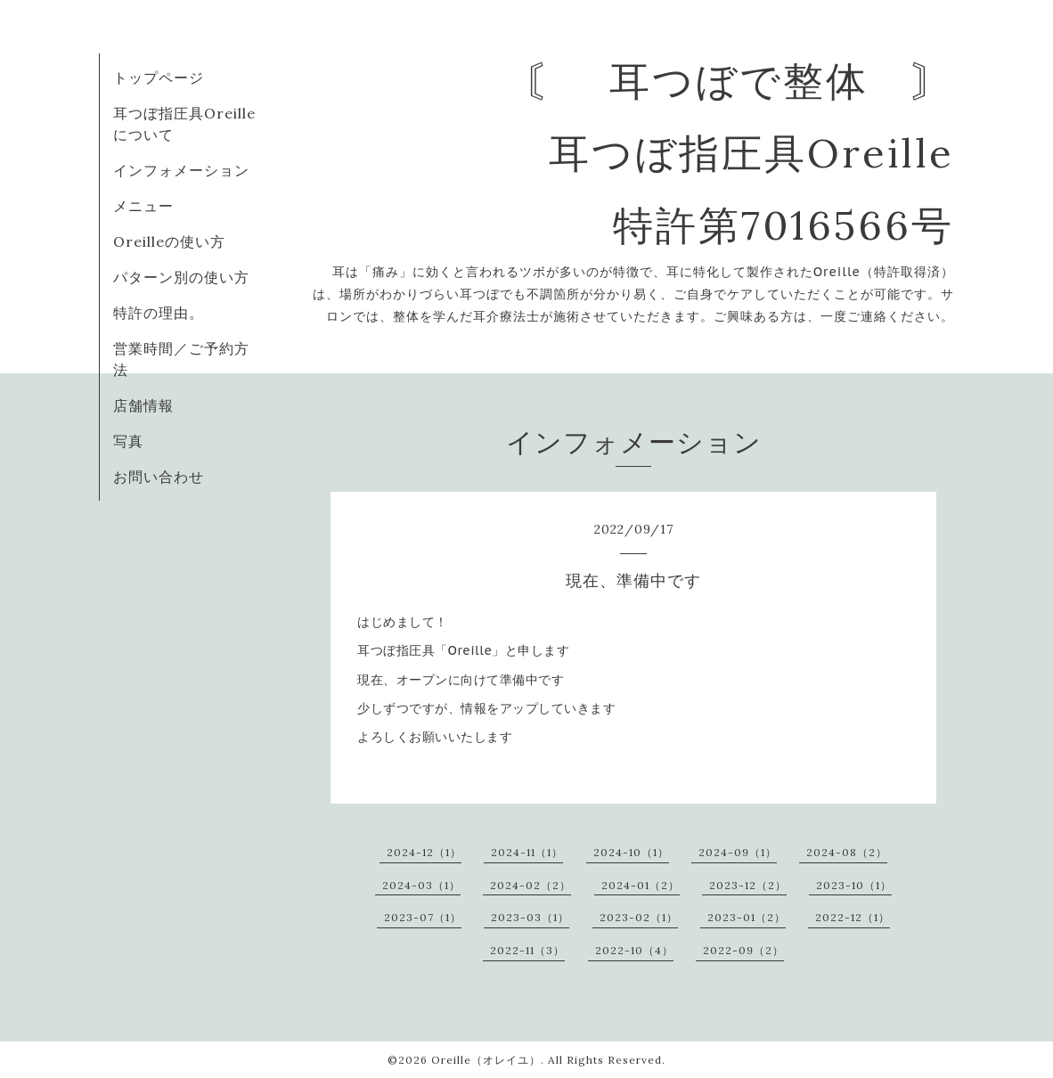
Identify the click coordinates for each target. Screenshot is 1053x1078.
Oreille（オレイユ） (486, 1059)
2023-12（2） (748, 885)
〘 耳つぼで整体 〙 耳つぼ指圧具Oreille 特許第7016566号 (739, 152)
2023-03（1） (530, 917)
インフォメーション (181, 170)
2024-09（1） (737, 852)
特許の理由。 (158, 313)
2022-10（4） (634, 950)
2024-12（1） (424, 852)
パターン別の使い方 (181, 277)
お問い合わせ (158, 477)
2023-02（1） (639, 917)
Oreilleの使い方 (169, 241)
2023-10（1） (854, 885)
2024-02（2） (530, 885)
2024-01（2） (640, 885)
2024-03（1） (421, 885)
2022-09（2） (743, 950)
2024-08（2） (846, 852)
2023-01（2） (746, 917)
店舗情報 (143, 405)
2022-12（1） (852, 917)
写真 (128, 441)
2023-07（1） (422, 917)
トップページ (158, 77)
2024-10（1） (631, 852)
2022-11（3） (527, 950)
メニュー (143, 206)
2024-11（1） (527, 852)
